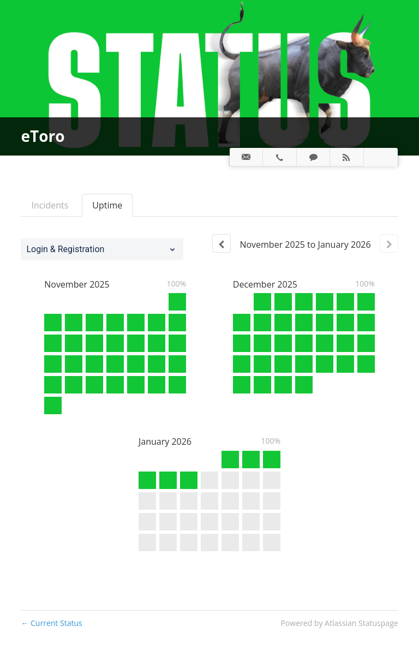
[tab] (247, 157)
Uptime (107, 205)
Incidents (49, 205)
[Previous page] (221, 243)
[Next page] (389, 243)
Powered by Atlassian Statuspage (339, 623)
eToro (42, 136)
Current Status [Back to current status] (51, 623)
